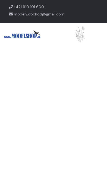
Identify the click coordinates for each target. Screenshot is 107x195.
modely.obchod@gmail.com (36, 14)
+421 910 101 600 (26, 6)
